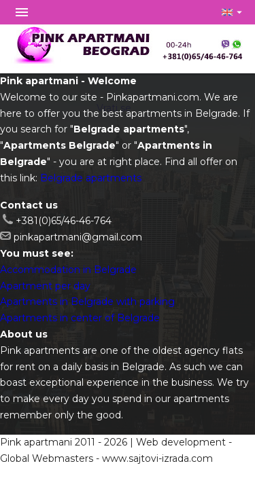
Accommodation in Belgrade (68, 270)
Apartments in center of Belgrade (80, 318)
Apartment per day (45, 286)
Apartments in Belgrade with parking (87, 301)
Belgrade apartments (90, 178)
